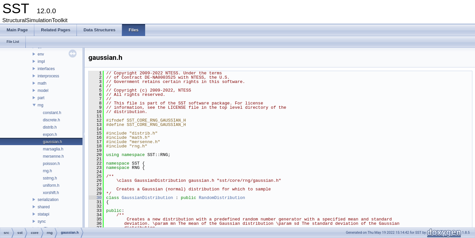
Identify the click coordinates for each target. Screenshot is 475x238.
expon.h (50, 134)
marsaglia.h (53, 149)
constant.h (52, 112)
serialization (48, 199)
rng (40, 105)
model (43, 90)
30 (95, 198)
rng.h (47, 171)
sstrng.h (50, 178)
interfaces (46, 68)
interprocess (48, 76)
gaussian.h (52, 141)
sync (42, 221)
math (42, 83)
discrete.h (51, 120)
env (41, 54)
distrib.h (50, 127)
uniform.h (51, 185)
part (41, 98)
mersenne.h (53, 156)
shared (44, 207)
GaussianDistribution (147, 198)
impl (41, 61)
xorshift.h (51, 192)
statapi (43, 214)
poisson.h (51, 163)
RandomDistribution (222, 198)
